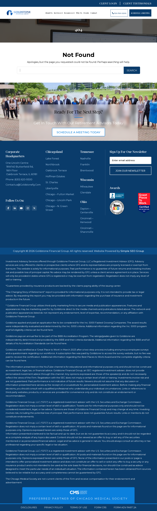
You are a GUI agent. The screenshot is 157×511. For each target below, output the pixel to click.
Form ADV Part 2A (125, 507)
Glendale (85, 192)
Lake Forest (52, 158)
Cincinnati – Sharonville (86, 230)
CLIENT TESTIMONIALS (137, 3)
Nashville (85, 158)
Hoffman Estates (55, 176)
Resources (69, 13)
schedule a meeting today (78, 132)
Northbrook (53, 164)
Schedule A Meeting (140, 13)
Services (58, 13)
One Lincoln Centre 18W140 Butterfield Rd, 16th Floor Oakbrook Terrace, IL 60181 (21, 169)
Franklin (85, 164)
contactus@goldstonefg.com (23, 184)
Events (86, 13)
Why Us (79, 13)
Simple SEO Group (132, 251)
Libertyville (52, 188)
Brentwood (87, 170)
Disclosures (29, 507)
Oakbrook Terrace (56, 170)
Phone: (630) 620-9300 (19, 179)
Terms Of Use (78, 507)
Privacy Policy (53, 507)
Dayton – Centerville (86, 210)
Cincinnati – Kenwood (86, 220)
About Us (48, 13)
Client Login (108, 3)
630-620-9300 (119, 13)
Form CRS (100, 507)
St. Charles (52, 182)
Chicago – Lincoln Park (59, 200)
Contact (93, 13)
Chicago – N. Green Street (56, 208)
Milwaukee (86, 186)
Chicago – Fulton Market (60, 194)
